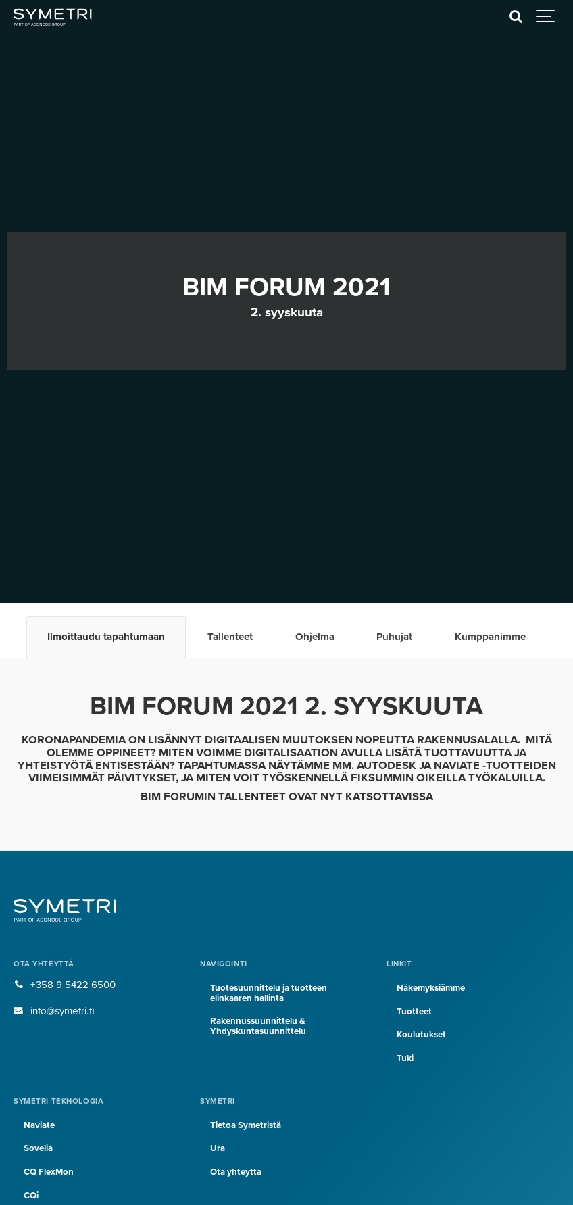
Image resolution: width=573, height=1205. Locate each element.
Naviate (39, 1125)
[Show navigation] (545, 17)
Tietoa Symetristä (245, 1125)
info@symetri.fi (62, 1011)
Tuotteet (414, 1011)
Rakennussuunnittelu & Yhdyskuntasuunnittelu (258, 1026)
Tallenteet (230, 637)
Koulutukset (421, 1034)
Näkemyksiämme (431, 988)
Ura (217, 1148)
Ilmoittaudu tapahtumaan (106, 637)
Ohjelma (314, 637)
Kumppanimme (490, 637)
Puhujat (394, 637)
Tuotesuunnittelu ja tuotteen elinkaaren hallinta (268, 993)
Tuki (405, 1058)
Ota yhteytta (235, 1171)
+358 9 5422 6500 (73, 985)
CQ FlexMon (49, 1171)
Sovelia (38, 1148)
